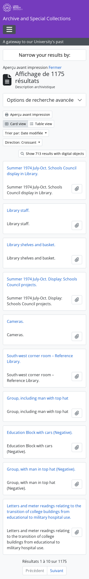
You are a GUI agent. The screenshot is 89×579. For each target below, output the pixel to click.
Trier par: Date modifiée (24, 133)
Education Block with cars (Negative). (39, 432)
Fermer (55, 67)
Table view (41, 124)
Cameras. (15, 321)
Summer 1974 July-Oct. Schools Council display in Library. (41, 170)
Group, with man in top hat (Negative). (41, 469)
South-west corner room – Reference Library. (40, 358)
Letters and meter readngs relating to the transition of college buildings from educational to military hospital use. (44, 511)
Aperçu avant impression (27, 114)
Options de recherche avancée (40, 100)
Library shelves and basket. (31, 244)
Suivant (56, 570)
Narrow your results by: (44, 55)
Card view (15, 124)
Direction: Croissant (21, 142)
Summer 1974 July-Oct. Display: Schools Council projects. (42, 281)
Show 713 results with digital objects (52, 153)
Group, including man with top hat (37, 398)
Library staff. (18, 210)
